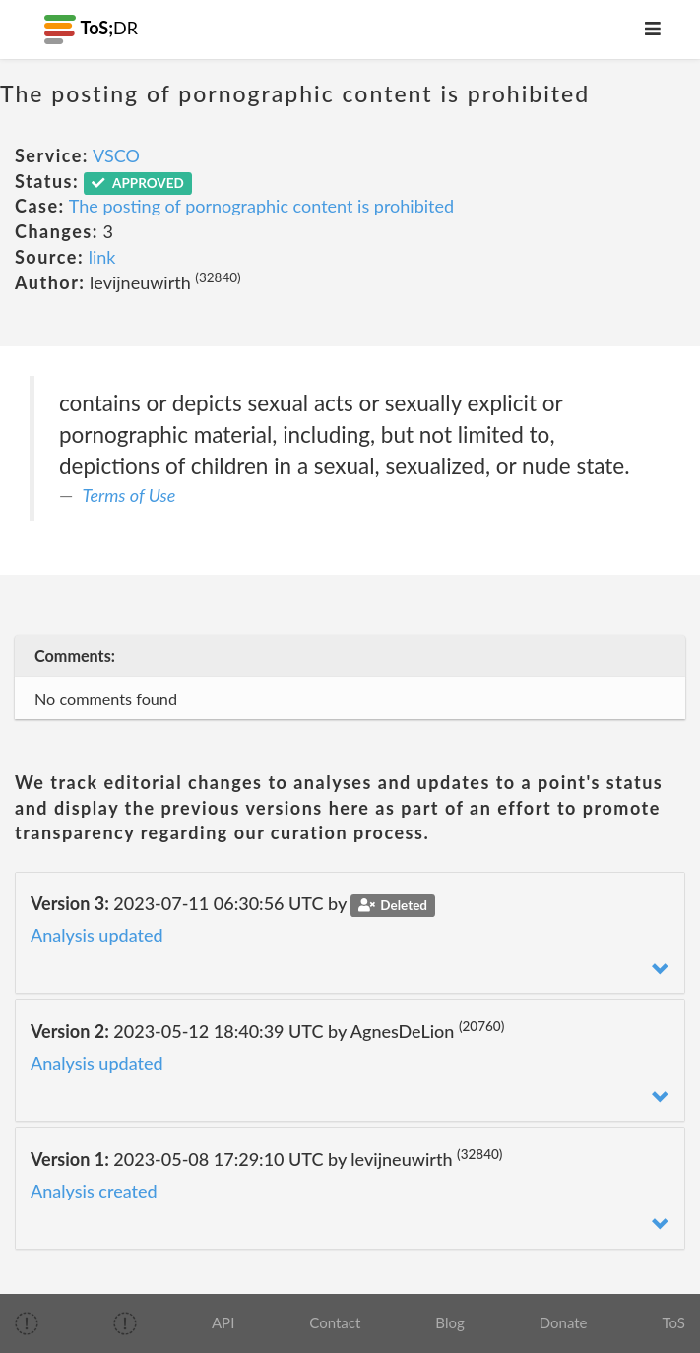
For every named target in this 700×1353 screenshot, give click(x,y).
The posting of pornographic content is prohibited (261, 205)
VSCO (116, 155)
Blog (449, 1322)
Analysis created (94, 1190)
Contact (334, 1322)
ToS (674, 1322)
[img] (26, 1323)
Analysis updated (97, 935)
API (223, 1322)
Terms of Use (129, 495)
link (102, 257)
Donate (564, 1322)
